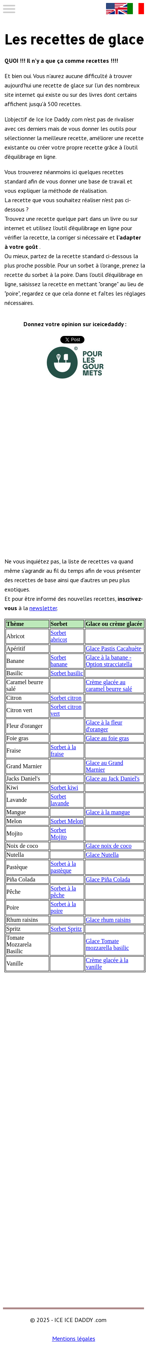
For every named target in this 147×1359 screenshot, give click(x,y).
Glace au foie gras (107, 738)
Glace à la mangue (108, 812)
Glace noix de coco (108, 846)
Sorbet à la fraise (63, 750)
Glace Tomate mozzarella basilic (107, 944)
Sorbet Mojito (59, 833)
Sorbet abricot (59, 636)
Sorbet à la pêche (63, 891)
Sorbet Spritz (66, 929)
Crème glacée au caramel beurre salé (109, 685)
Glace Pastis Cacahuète (113, 648)
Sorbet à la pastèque (63, 867)
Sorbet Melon (67, 821)
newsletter (43, 608)
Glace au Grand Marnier (104, 766)
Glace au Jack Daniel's (113, 778)
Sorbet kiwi (64, 787)
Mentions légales (73, 1338)
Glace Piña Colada (108, 879)
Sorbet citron (66, 698)
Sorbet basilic (67, 673)
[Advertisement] (73, 475)
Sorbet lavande (60, 799)
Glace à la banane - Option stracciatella (109, 660)
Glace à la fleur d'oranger (104, 725)
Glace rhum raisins (108, 920)
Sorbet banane (59, 660)
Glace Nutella (102, 855)
